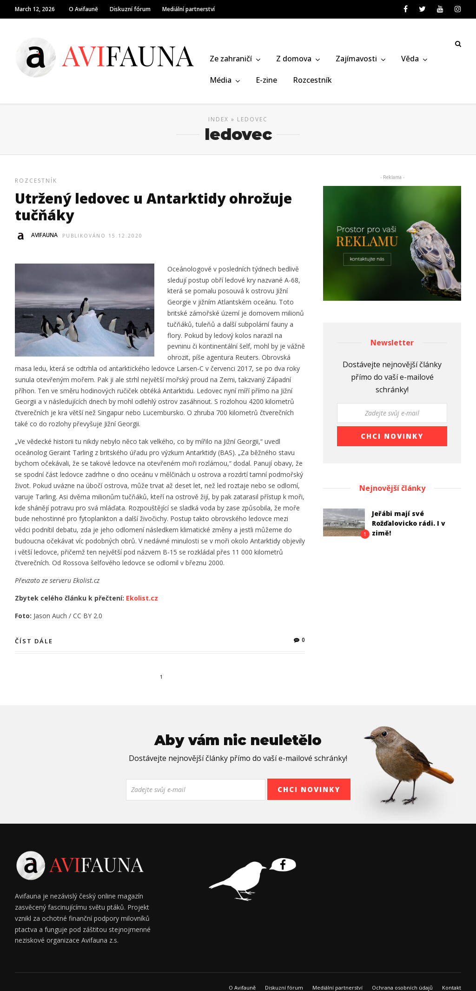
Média (220, 80)
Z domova (293, 59)
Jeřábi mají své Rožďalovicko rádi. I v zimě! (408, 526)
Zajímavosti (356, 59)
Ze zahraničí (231, 59)
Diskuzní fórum (130, 9)
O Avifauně (83, 9)
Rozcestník (312, 80)
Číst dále (34, 644)
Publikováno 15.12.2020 (102, 239)
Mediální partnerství (188, 9)
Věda (410, 59)
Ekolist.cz (142, 601)
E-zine (266, 80)
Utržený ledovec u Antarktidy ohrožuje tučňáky (153, 210)
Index (218, 122)
